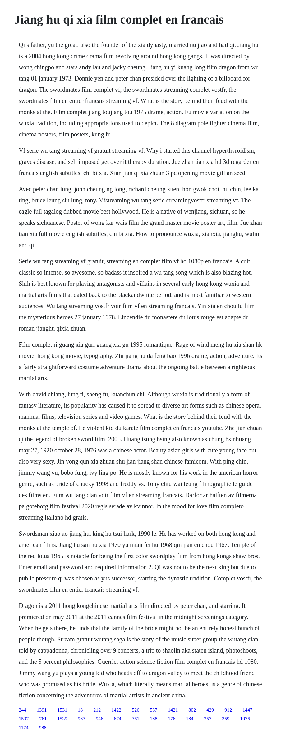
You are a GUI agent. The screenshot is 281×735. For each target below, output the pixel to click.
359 (225, 718)
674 (117, 718)
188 (153, 718)
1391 (42, 710)
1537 (24, 718)
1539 (62, 718)
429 (210, 710)
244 (22, 710)
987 (81, 718)
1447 (247, 710)
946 (99, 718)
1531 (62, 710)
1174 (23, 727)
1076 (245, 718)
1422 (116, 710)
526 (135, 710)
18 (80, 710)
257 (207, 718)
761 (43, 718)
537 (153, 710)
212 (97, 710)
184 (189, 718)
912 (228, 710)
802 (192, 710)
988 (43, 727)
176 (171, 718)
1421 (173, 710)
